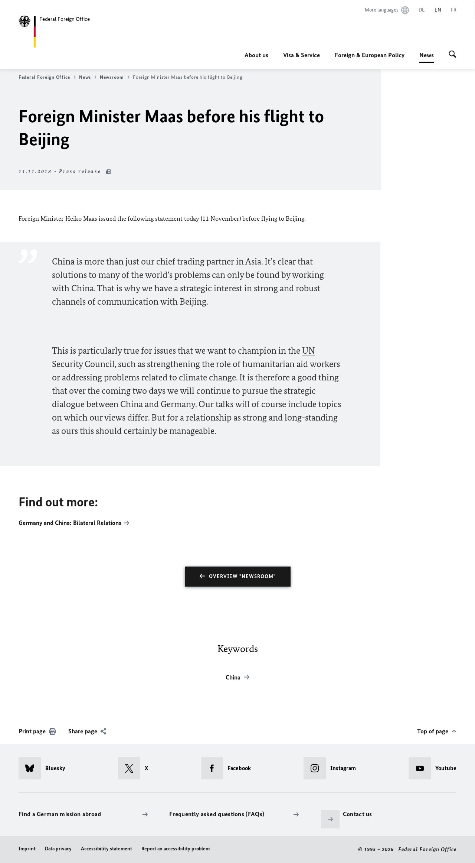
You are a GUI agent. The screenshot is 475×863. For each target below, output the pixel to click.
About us (256, 55)
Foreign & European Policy (369, 55)
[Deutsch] (422, 10)
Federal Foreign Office (47, 77)
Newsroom (115, 77)
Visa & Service (301, 55)
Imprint (27, 849)
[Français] (453, 10)
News (426, 55)
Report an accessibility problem (175, 849)
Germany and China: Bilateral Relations (70, 522)
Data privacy (58, 849)
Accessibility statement (106, 849)
